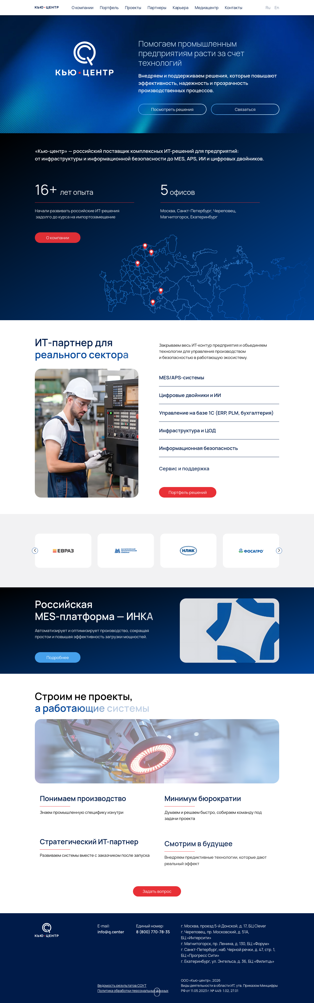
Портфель (109, 7)
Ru (268, 7)
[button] (35, 551)
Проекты (133, 7)
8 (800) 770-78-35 (153, 932)
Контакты (233, 7)
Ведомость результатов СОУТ (121, 985)
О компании (82, 7)
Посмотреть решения (172, 109)
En (277, 7)
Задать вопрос (157, 891)
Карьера (180, 7)
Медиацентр (207, 7)
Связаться (245, 109)
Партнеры (156, 7)
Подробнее (57, 657)
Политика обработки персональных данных (132, 990)
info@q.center (110, 932)
